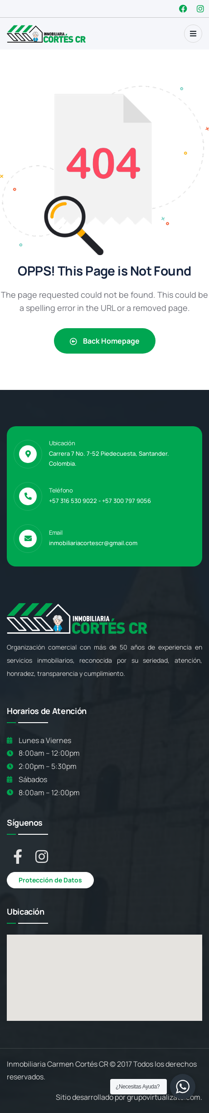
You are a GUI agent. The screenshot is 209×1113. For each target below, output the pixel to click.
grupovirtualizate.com (163, 1097)
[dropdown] (193, 34)
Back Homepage (105, 341)
